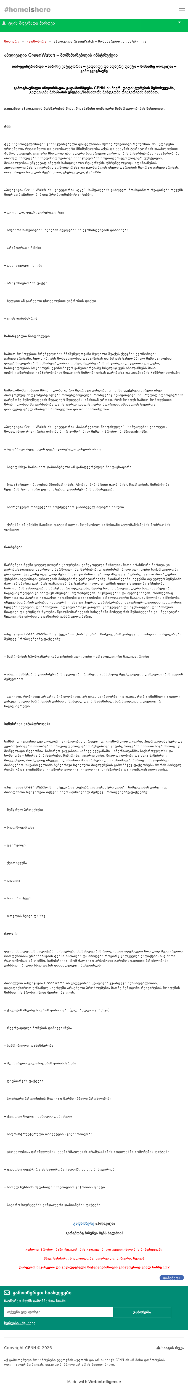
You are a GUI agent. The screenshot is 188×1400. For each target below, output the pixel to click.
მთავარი (11, 41)
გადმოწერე (83, 1223)
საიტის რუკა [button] (170, 1348)
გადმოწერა (36, 41)
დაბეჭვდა (171, 1278)
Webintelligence (104, 1382)
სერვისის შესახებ (19, 1323)
